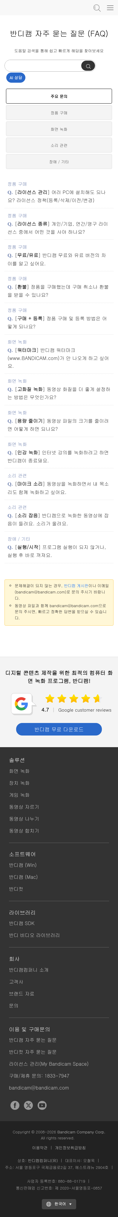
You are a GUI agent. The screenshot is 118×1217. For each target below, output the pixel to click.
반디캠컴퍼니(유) (43, 1160)
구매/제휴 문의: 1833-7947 (39, 1075)
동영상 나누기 (24, 818)
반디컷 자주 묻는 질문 (33, 1051)
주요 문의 (58, 96)
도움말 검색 (96, 7)
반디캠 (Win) (23, 864)
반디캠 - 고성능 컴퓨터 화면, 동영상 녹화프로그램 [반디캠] (34, 7)
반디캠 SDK (21, 923)
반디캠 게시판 (76, 585)
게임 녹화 (19, 794)
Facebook (14, 1105)
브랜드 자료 (21, 993)
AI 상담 (16, 77)
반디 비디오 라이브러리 (34, 935)
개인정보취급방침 (70, 1147)
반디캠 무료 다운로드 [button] (58, 729)
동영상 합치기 (24, 830)
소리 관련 (58, 145)
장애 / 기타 (59, 161)
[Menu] (110, 7)
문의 (14, 1005)
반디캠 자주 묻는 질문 (33, 1039)
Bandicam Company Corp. (81, 1132)
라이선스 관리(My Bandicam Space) (49, 1063)
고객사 (16, 981)
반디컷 (16, 888)
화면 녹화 (58, 129)
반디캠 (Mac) (23, 876)
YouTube (42, 1105)
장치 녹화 (19, 782)
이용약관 (40, 1147)
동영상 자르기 (24, 806)
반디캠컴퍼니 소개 (29, 969)
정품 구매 (58, 113)
